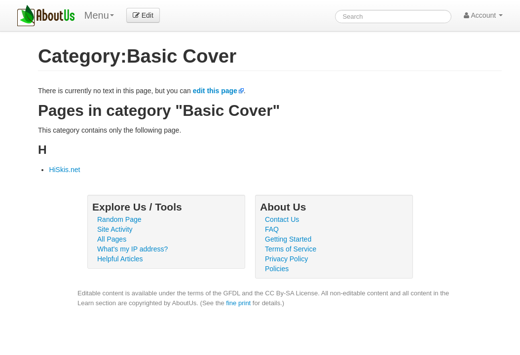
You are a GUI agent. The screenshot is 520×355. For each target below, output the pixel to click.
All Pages (111, 239)
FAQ (272, 229)
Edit (143, 15)
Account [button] (483, 15)
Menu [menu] (99, 15)
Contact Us (282, 219)
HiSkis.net (64, 170)
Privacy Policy (286, 259)
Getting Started (288, 239)
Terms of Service (290, 249)
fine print (238, 303)
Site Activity (115, 229)
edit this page (215, 91)
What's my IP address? (132, 249)
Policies (277, 269)
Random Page (119, 219)
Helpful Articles (120, 259)
